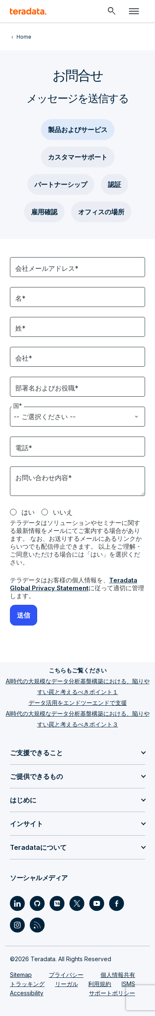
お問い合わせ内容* (43, 478)
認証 (114, 184)
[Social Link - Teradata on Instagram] (17, 925)
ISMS (128, 983)
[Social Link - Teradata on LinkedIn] (17, 903)
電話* (23, 448)
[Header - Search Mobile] (111, 11)
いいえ (63, 512)
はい (28, 512)
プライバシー (66, 974)
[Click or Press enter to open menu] (134, 11)
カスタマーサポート (77, 157)
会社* (23, 358)
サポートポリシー (112, 992)
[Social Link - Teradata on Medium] (57, 903)
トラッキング (27, 983)
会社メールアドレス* (47, 268)
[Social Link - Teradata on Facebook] (116, 903)
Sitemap (21, 974)
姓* (20, 328)
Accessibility (26, 992)
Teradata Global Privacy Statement (73, 584)
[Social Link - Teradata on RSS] (37, 925)
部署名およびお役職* (47, 388)
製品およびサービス (77, 129)
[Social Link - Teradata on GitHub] (37, 903)
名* (20, 298)
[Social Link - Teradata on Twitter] (76, 903)
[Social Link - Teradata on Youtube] (96, 903)
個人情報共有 (117, 974)
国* (18, 406)
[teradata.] (28, 11)
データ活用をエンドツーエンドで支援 (78, 702)
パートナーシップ (60, 184)
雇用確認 (44, 212)
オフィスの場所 (101, 212)
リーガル (66, 983)
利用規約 (99, 983)
